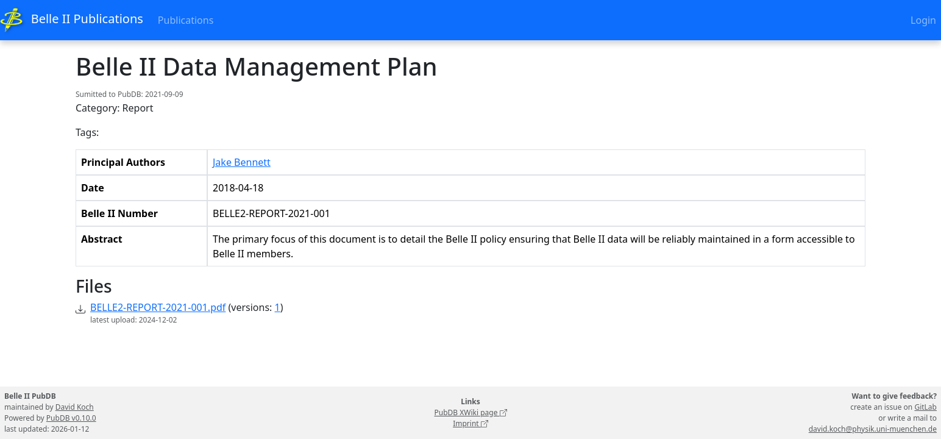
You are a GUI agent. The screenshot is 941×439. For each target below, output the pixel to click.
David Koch (74, 407)
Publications (185, 20)
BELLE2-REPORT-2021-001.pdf (157, 307)
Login (923, 20)
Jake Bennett (242, 162)
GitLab (925, 407)
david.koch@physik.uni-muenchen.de (873, 429)
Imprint (470, 423)
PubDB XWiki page (470, 412)
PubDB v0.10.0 (71, 418)
